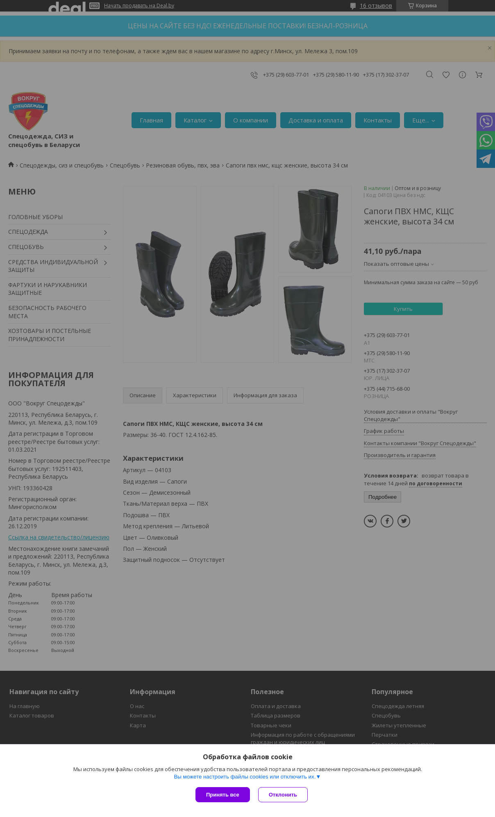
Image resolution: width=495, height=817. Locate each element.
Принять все (222, 795)
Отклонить (283, 795)
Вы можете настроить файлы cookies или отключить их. (245, 777)
